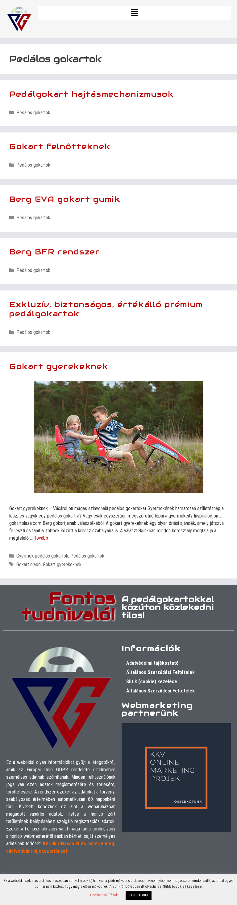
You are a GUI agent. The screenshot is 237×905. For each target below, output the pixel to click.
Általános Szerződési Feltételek (160, 672)
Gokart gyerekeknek (59, 366)
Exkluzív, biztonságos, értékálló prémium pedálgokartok (106, 309)
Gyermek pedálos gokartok (42, 556)
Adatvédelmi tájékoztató (152, 663)
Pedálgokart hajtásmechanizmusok (91, 94)
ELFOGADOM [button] (138, 895)
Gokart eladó (28, 564)
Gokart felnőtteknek (59, 146)
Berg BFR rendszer (54, 252)
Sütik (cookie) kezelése (151, 681)
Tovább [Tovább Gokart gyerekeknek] (41, 538)
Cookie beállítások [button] (104, 895)
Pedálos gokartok (33, 113)
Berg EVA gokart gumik (65, 199)
